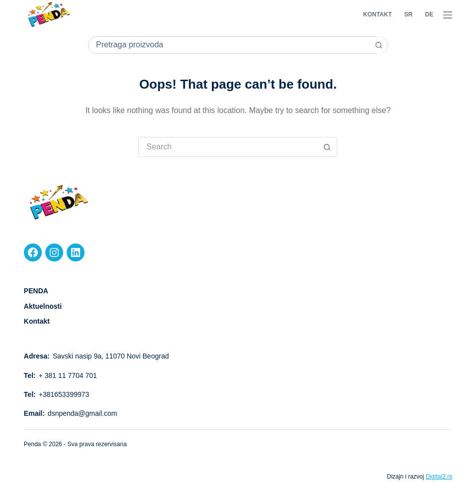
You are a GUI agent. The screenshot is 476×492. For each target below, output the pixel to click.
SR (408, 14)
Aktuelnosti (43, 306)
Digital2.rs (439, 476)
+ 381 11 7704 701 (68, 375)
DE (429, 14)
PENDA (36, 291)
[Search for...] (229, 45)
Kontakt (377, 14)
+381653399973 (64, 394)
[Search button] (378, 45)
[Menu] (447, 14)
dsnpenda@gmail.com (82, 413)
